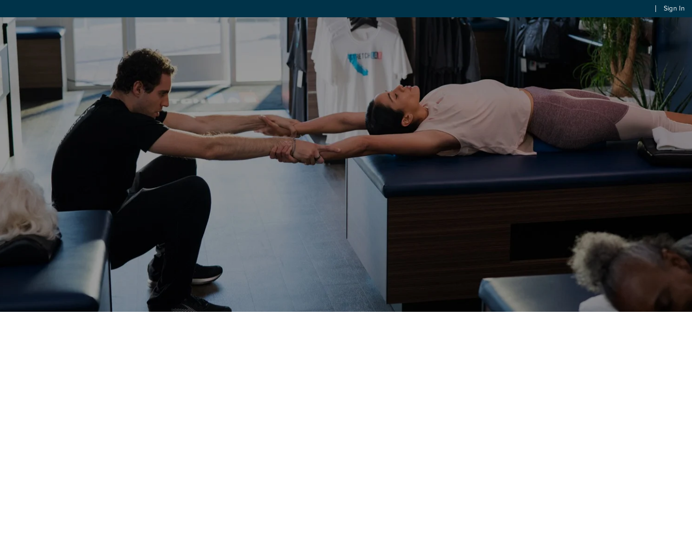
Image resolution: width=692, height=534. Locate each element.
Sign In (674, 8)
